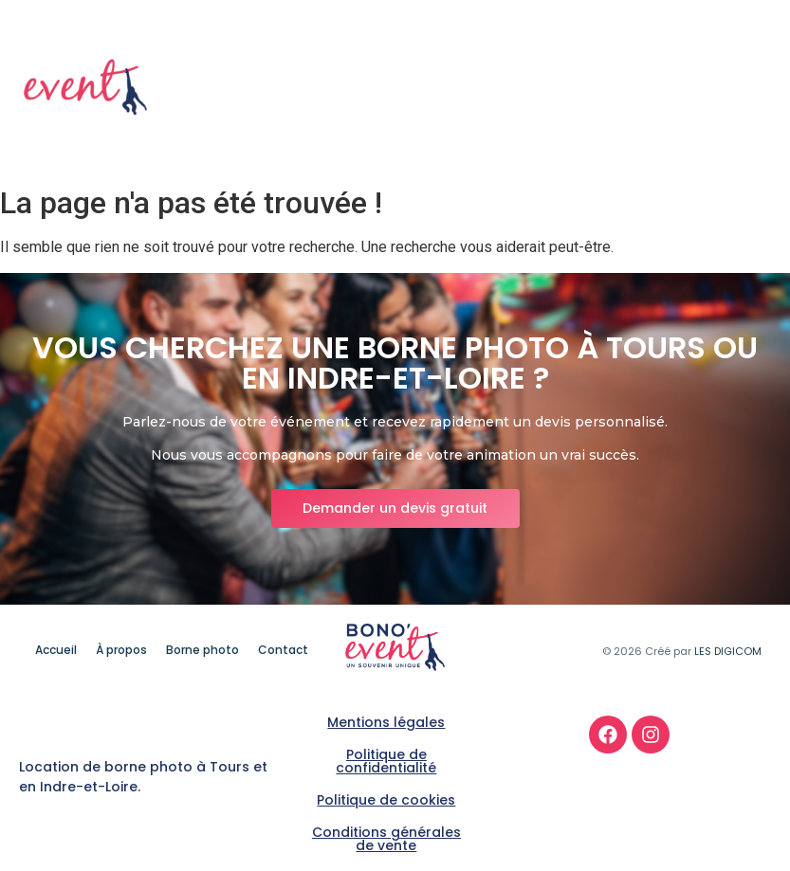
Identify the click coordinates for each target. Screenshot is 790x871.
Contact (735, 88)
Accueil (434, 88)
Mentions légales (386, 722)
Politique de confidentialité (386, 761)
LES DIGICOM (728, 651)
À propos (523, 88)
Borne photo (630, 88)
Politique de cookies (386, 799)
